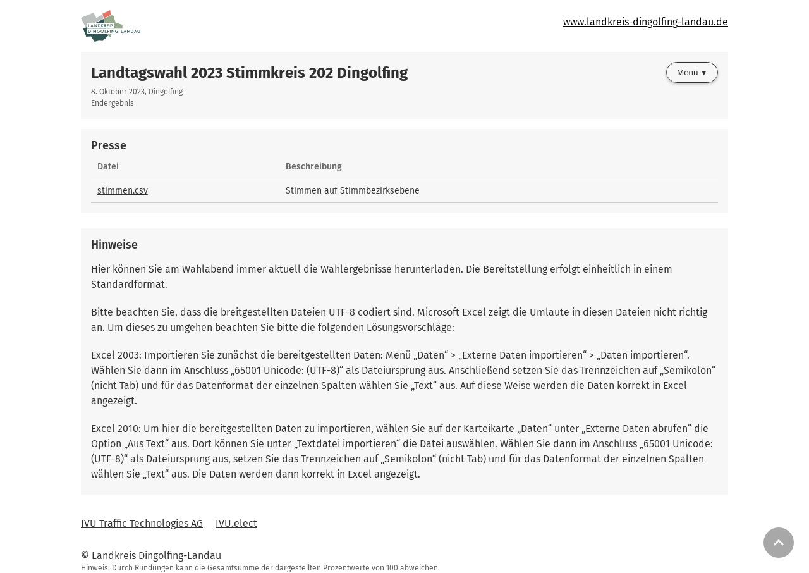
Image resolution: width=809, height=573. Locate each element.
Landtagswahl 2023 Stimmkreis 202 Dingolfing (249, 73)
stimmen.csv (122, 190)
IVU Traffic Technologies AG (142, 523)
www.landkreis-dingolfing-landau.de (645, 22)
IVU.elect (236, 523)
